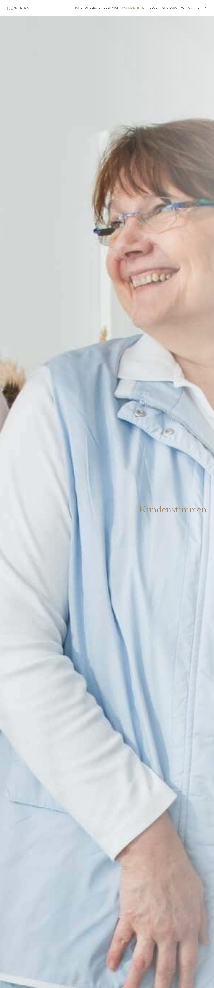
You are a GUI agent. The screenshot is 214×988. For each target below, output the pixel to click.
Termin (201, 7)
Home (78, 7)
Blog (153, 7)
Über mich (111, 7)
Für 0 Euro (169, 7)
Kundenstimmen (134, 7)
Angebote (92, 7)
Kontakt (186, 7)
